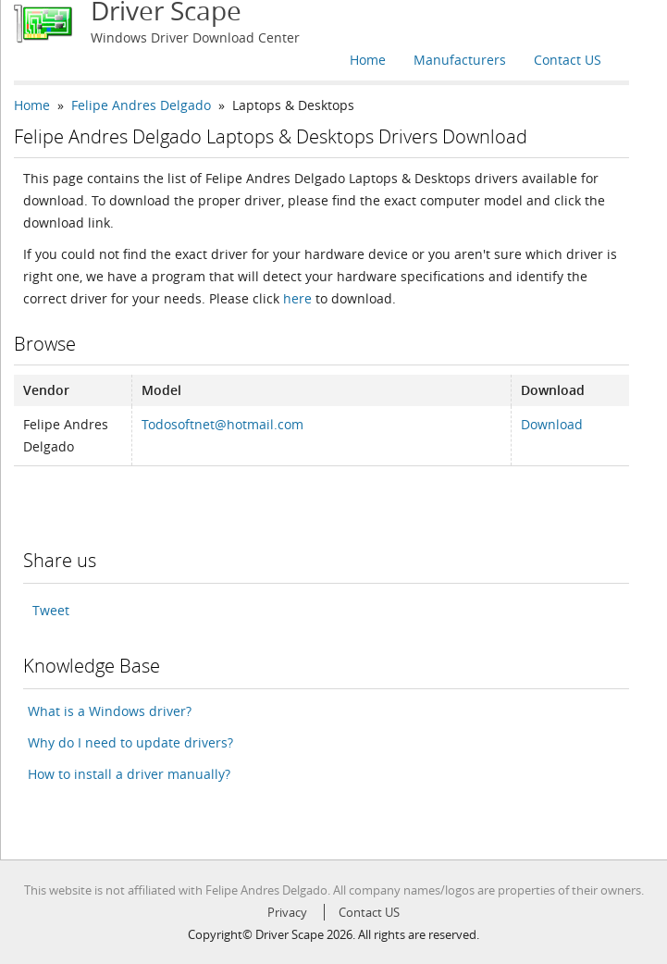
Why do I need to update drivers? (130, 742)
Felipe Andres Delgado (141, 105)
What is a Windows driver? (109, 711)
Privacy (287, 912)
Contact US (567, 59)
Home (368, 59)
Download (552, 424)
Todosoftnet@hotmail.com (222, 424)
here (297, 298)
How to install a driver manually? (129, 774)
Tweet (50, 610)
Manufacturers (460, 59)
